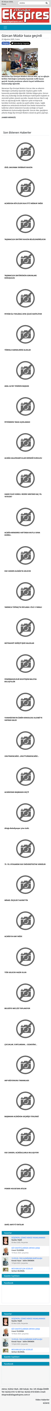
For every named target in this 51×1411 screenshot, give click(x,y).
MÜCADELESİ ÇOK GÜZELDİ (22, 1268)
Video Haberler (42, 1399)
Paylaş (6, 43)
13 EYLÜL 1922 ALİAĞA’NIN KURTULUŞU (27, 1258)
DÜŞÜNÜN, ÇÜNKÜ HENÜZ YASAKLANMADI (28, 1237)
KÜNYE (46, 1403)
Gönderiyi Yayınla (20, 43)
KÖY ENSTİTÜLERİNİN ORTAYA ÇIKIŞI (26, 1248)
